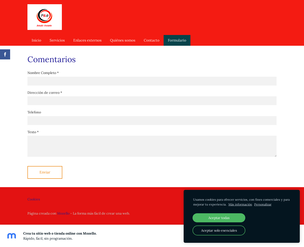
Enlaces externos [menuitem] (87, 40)
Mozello (63, 213)
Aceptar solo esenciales (219, 230)
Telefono (34, 112)
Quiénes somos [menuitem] (122, 40)
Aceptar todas (218, 218)
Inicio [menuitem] (36, 40)
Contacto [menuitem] (151, 40)
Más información (240, 204)
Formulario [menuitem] (177, 40)
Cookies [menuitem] (33, 199)
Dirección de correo (44, 92)
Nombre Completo (43, 73)
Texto (33, 132)
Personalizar (262, 204)
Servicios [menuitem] (57, 40)
